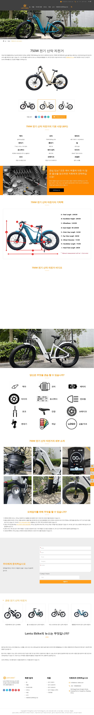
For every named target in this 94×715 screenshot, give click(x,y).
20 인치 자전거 (69, 712)
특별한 (71, 711)
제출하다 (65, 581)
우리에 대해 (39, 7)
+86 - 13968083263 (76, 686)
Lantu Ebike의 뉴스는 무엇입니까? (47, 633)
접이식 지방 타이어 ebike (58, 712)
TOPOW (50, 692)
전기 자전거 (51, 682)
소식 (53, 7)
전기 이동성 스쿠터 (53, 690)
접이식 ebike (15, 712)
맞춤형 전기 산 (70, 57)
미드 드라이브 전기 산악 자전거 (58, 624)
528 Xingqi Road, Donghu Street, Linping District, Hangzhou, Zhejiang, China (80, 691)
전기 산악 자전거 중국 (24, 522)
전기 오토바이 (51, 685)
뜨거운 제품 (60, 711)
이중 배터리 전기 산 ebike (13, 624)
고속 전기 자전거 (77, 712)
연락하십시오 (56, 190)
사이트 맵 (66, 711)
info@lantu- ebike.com (67, 1)
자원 (49, 7)
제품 (33, 7)
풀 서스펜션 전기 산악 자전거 (35, 624)
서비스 (45, 7)
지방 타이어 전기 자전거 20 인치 (43, 712)
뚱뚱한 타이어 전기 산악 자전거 (81, 624)
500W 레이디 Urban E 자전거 (27, 712)
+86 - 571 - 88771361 (82, 1)
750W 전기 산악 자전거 (16, 41)
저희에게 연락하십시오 (62, 7)
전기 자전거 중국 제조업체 (23, 524)
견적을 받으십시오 (59, 117)
